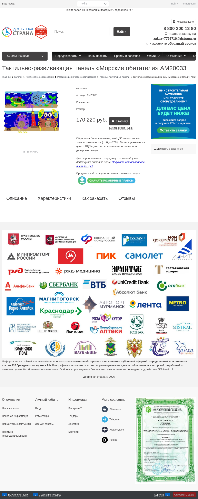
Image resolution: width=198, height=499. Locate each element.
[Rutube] (105, 440)
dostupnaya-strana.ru (43, 361)
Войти (174, 3)
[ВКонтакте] (105, 409)
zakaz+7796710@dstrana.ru (175, 38)
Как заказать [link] (94, 198)
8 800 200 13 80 (180, 28)
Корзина (159, 494)
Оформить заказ (184, 494)
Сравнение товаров (50, 494)
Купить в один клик (120, 127)
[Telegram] (105, 419)
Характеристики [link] (54, 198)
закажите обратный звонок (174, 43)
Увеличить (32, 151)
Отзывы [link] (126, 198)
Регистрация (189, 3)
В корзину (121, 121)
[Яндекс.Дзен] (105, 430)
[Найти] (121, 32)
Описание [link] (16, 198)
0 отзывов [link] (81, 88)
